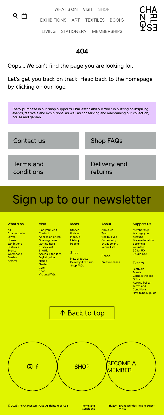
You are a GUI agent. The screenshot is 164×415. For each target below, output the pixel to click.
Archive (12, 260)
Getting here (47, 243)
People (74, 243)
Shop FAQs (107, 140)
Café (42, 267)
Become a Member (121, 366)
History (75, 240)
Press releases (110, 262)
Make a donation (143, 240)
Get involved (109, 236)
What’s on (16, 224)
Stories (74, 230)
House (12, 240)
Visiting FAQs (47, 274)
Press (106, 256)
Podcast (75, 233)
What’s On (66, 9)
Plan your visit (48, 230)
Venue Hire (108, 247)
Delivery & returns (82, 262)
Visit (88, 9)
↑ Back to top (82, 312)
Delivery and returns (109, 167)
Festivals (13, 247)
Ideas (74, 224)
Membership (141, 230)
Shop (104, 9)
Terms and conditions (28, 167)
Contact (44, 233)
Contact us (29, 140)
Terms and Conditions (140, 287)
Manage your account (141, 235)
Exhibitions (15, 243)
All (9, 230)
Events (12, 250)
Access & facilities (50, 254)
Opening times (48, 240)
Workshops (15, 254)
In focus (75, 236)
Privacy (112, 405)
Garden (12, 257)
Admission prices (50, 236)
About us (107, 230)
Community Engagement (109, 241)
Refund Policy (142, 282)
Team (104, 233)
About (106, 224)
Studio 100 (140, 254)
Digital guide (47, 257)
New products (79, 258)
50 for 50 (139, 250)
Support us (142, 224)
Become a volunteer (139, 245)
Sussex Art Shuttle (46, 248)
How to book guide (144, 293)
